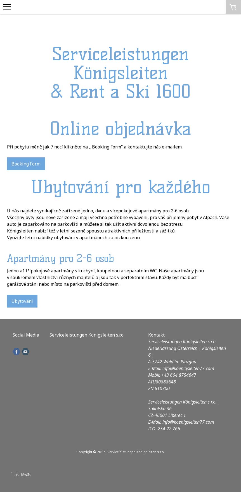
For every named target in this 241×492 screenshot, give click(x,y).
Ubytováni (22, 301)
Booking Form (26, 164)
